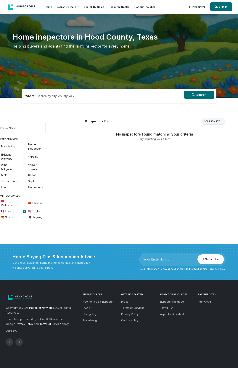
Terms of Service (50, 323)
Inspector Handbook (172, 301)
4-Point (54, 156)
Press (124, 301)
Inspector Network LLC (43, 307)
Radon (53, 175)
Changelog (89, 314)
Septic (53, 181)
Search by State (67, 6)
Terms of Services (132, 307)
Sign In (221, 6)
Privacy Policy (217, 268)
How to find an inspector (98, 301)
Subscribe (211, 259)
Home (48, 6)
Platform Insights (144, 6)
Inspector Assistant (172, 314)
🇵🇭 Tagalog (56, 217)
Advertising (90, 320)
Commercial (57, 187)
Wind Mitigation (28, 167)
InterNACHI (204, 301)
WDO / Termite (54, 167)
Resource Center (119, 6)
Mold (25, 175)
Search (199, 94)
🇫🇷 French (28, 211)
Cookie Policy (129, 320)
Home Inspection (56, 146)
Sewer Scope (30, 181)
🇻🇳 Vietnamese (29, 203)
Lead (25, 187)
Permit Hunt (167, 307)
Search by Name (94, 6)
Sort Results (212, 121)
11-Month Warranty (27, 157)
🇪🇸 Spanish (29, 217)
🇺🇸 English (55, 211)
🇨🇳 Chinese (56, 203)
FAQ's (86, 307)
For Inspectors (196, 6)
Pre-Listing (29, 146)
